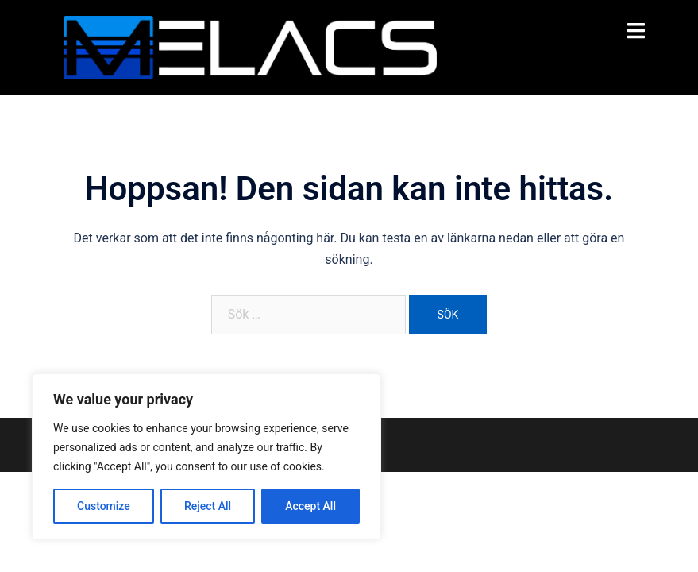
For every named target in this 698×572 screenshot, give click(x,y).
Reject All (207, 506)
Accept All (310, 506)
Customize (103, 506)
